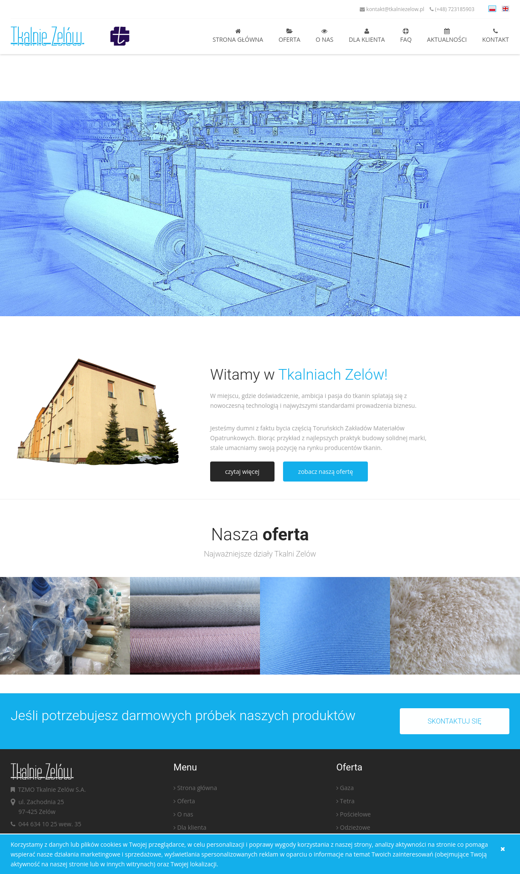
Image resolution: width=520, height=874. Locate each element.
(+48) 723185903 (452, 9)
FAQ (406, 35)
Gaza (347, 789)
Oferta (289, 35)
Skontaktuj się (456, 721)
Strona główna (238, 35)
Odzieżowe (355, 829)
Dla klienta (367, 35)
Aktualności (447, 35)
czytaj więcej (244, 471)
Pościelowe (355, 816)
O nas (325, 35)
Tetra (347, 803)
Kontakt (495, 35)
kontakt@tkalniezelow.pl (392, 9)
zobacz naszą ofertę (327, 471)
